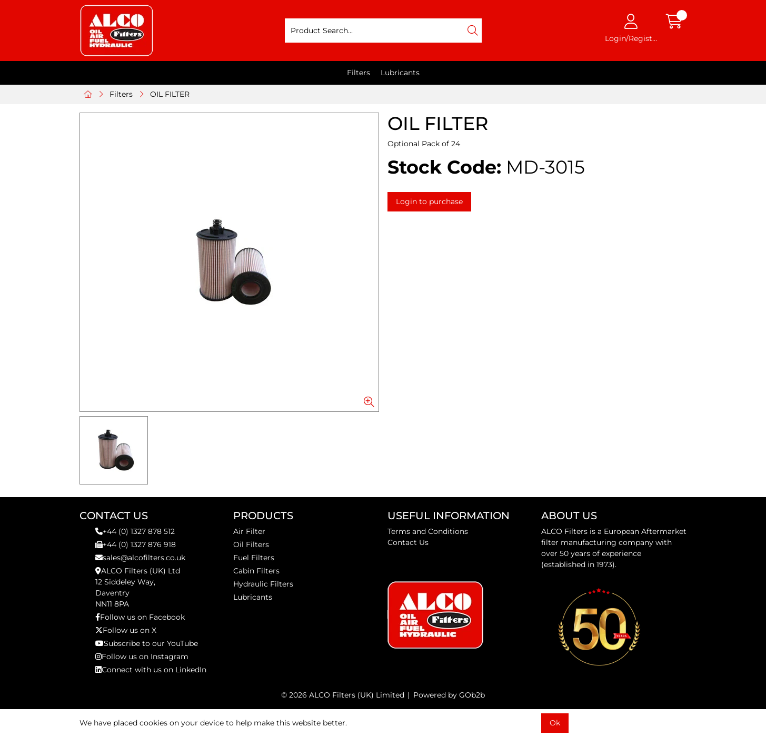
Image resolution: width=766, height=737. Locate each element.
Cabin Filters (256, 571)
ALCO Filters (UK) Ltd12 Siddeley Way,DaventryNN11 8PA (137, 587)
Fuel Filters (253, 557)
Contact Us (408, 542)
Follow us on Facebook (140, 617)
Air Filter (249, 531)
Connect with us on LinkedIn (150, 669)
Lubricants (400, 72)
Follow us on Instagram (141, 656)
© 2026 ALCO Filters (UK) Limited (342, 695)
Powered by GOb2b (449, 695)
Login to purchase (429, 201)
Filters (358, 72)
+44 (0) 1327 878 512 (135, 531)
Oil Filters (251, 544)
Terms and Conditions (427, 531)
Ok (555, 723)
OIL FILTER (170, 94)
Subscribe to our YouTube (146, 643)
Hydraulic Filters (263, 584)
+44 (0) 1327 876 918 (135, 544)
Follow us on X (125, 630)
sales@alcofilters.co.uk (140, 557)
